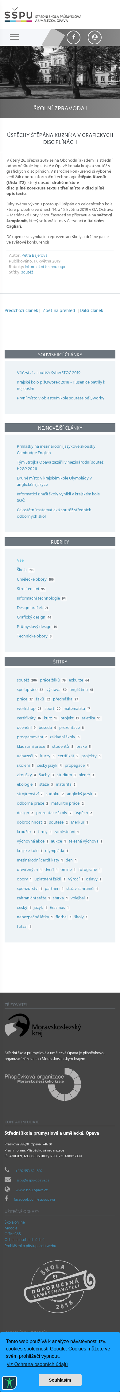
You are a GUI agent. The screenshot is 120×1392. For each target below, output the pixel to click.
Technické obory (35, 637)
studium (68, 775)
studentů (64, 747)
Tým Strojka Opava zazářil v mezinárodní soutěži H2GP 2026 (60, 466)
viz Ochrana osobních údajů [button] (37, 1364)
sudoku (56, 794)
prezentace (73, 728)
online (69, 870)
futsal (25, 927)
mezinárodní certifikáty (41, 861)
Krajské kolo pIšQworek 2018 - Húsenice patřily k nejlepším (61, 386)
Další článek (91, 311)
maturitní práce (69, 804)
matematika (78, 709)
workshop (31, 709)
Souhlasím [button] (60, 1380)
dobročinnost (33, 823)
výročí (77, 879)
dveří (52, 870)
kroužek (27, 832)
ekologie (28, 785)
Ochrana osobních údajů (25, 1240)
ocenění (28, 728)
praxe (85, 747)
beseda (49, 728)
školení (27, 766)
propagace (78, 766)
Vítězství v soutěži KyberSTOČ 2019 (48, 373)
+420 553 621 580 (28, 1171)
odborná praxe (34, 804)
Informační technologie (45, 267)
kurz (52, 718)
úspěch (85, 813)
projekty (92, 756)
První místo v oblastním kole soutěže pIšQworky (60, 398)
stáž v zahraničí (83, 889)
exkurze (80, 681)
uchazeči (28, 756)
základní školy (66, 737)
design (26, 813)
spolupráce (31, 690)
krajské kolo (31, 851)
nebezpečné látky (36, 917)
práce (26, 699)
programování (33, 737)
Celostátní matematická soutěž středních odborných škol (54, 513)
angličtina (83, 690)
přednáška (67, 699)
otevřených (31, 870)
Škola (26, 570)
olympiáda (58, 851)
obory (25, 879)
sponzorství (31, 889)
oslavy (95, 879)
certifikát (69, 756)
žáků (44, 699)
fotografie (90, 870)
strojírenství (31, 794)
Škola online (15, 1223)
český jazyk (50, 766)
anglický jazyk (83, 794)
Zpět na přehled (59, 311)
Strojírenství (31, 589)
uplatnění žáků (51, 879)
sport (54, 709)
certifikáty (30, 718)
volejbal (81, 898)
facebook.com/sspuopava (34, 1200)
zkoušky (28, 775)
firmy (46, 832)
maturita (67, 785)
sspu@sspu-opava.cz (33, 1180)
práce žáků (54, 681)
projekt (71, 718)
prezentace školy (55, 813)
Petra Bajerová (34, 256)
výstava (57, 690)
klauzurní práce (34, 747)
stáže (47, 785)
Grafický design (34, 618)
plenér (88, 775)
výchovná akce (34, 842)
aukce (59, 842)
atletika (92, 718)
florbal (65, 917)
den (72, 861)
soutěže (60, 823)
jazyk (41, 908)
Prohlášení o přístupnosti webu (30, 1246)
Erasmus (61, 908)
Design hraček (33, 608)
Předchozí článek (21, 311)
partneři (55, 889)
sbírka (61, 898)
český (25, 908)
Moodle (11, 1228)
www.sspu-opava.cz (32, 1190)
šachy (47, 775)
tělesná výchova (87, 842)
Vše (20, 561)
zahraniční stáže (35, 898)
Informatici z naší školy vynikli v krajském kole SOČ (58, 497)
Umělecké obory (36, 580)
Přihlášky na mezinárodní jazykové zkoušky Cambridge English (56, 450)
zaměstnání (68, 832)
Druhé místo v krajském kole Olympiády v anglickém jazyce (54, 482)
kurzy (48, 756)
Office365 (13, 1234)
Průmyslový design (37, 627)
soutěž (27, 273)
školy (82, 917)
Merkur (81, 823)
